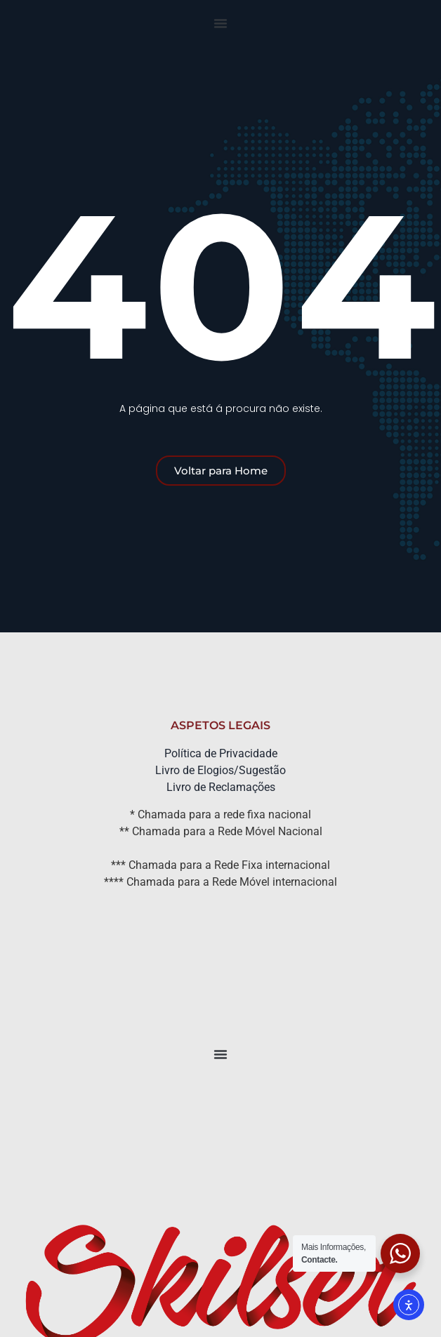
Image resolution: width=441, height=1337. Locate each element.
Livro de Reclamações (220, 787)
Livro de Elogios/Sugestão (220, 770)
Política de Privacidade (220, 753)
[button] (220, 23)
